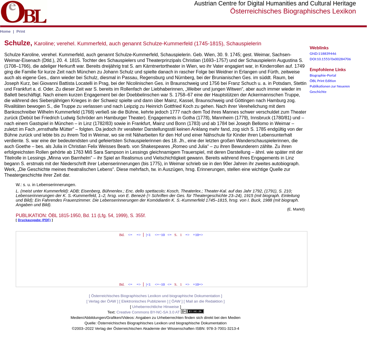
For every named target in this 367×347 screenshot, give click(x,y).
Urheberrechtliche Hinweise (155, 307)
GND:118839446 (323, 53)
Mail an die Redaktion (204, 301)
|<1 (148, 235)
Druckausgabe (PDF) (34, 220)
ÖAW (175, 301)
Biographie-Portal (323, 75)
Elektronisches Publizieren (143, 301)
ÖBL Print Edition (323, 81)
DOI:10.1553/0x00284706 (330, 59)
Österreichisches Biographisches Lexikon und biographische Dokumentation (155, 296)
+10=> (198, 235)
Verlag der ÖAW (102, 301)
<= (130, 235)
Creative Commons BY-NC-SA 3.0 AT (160, 312)
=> (138, 235)
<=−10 (160, 235)
